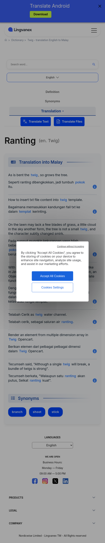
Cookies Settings (52, 287)
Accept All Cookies (52, 276)
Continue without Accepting (70, 246)
